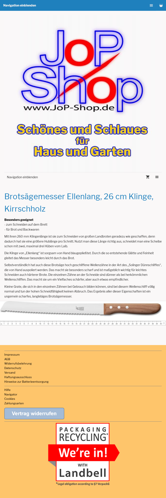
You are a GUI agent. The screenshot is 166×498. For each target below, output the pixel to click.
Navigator (10, 394)
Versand (9, 372)
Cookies (9, 398)
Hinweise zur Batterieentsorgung (26, 381)
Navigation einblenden (19, 5)
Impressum (12, 354)
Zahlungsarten (14, 403)
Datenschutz (12, 368)
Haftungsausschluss (18, 377)
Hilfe (7, 390)
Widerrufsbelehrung (18, 363)
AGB (7, 359)
